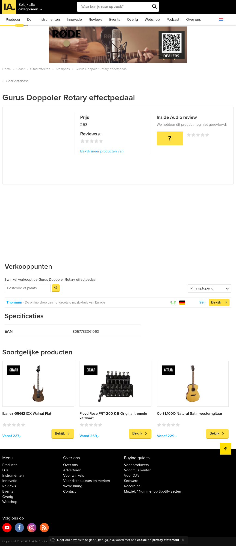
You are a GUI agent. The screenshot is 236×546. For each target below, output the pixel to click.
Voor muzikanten (137, 470)
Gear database (17, 81)
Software (131, 481)
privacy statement (165, 540)
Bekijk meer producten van (102, 151)
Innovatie (74, 19)
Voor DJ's (131, 475)
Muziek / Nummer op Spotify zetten (152, 491)
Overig (132, 19)
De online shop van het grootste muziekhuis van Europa (65, 302)
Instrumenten (49, 19)
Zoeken (154, 7)
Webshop (152, 19)
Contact (69, 491)
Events (114, 19)
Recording (132, 486)
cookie (142, 540)
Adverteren (72, 470)
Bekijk (216, 302)
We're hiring (72, 486)
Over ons (193, 19)
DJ (29, 19)
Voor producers (136, 465)
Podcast (173, 19)
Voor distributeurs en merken (86, 481)
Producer (13, 19)
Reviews (95, 19)
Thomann (14, 302)
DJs (5, 470)
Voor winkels (73, 475)
